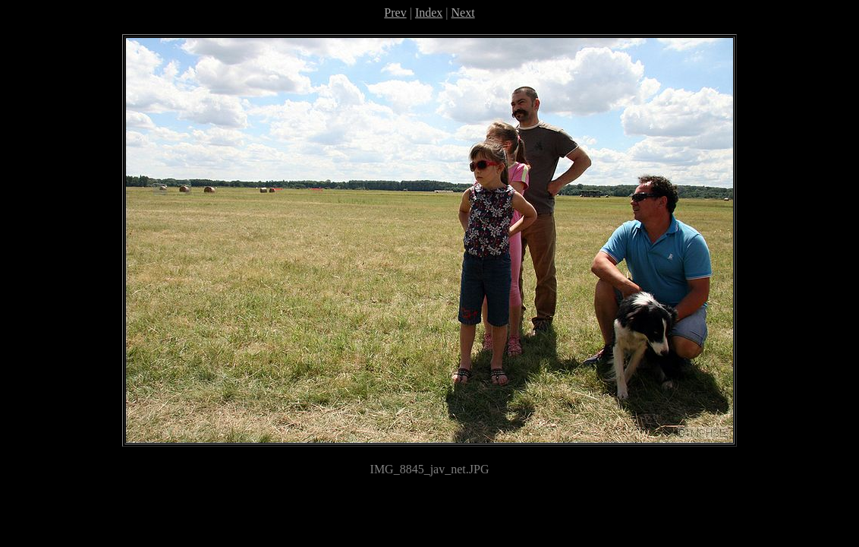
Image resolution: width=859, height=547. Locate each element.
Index (428, 12)
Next (463, 12)
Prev (395, 12)
